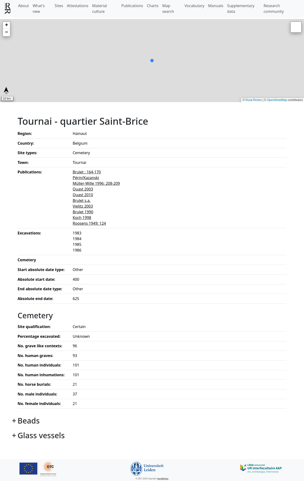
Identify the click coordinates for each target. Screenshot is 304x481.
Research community (274, 8)
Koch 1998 (82, 217)
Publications (132, 5)
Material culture (99, 8)
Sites (59, 5)
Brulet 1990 (83, 211)
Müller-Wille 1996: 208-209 (96, 183)
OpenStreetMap (277, 100)
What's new (39, 8)
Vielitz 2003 (83, 206)
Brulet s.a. (81, 200)
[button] (6, 25)
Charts (152, 5)
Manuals (215, 5)
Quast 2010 (83, 194)
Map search (168, 8)
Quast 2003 (83, 189)
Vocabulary (194, 5)
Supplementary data (240, 8)
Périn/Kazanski (86, 177)
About (23, 5)
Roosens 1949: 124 (89, 223)
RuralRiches (162, 478)
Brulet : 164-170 (87, 172)
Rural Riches (254, 100)
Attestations (77, 5)
